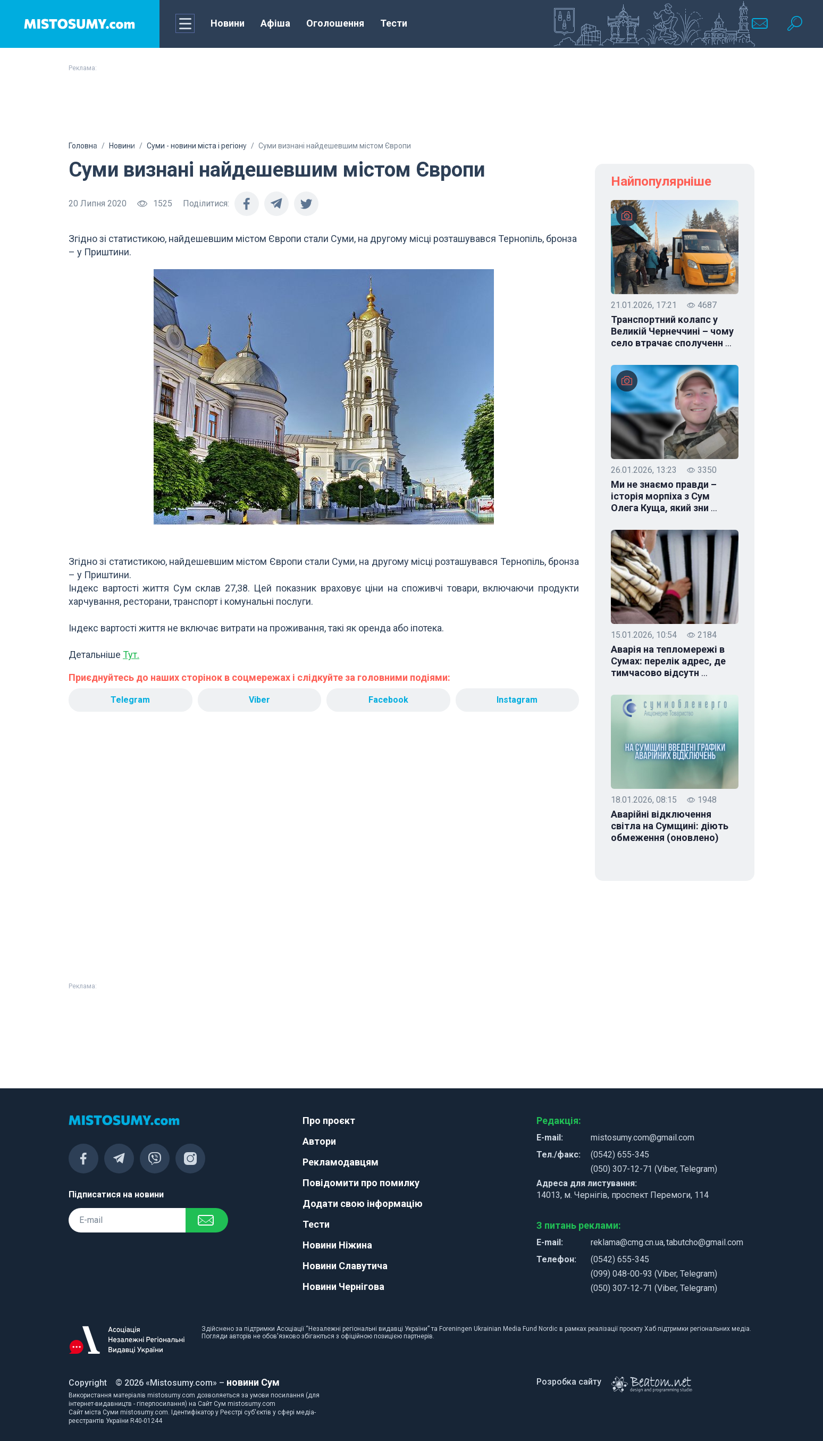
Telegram (130, 700)
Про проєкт (329, 1120)
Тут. (131, 654)
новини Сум (253, 1382)
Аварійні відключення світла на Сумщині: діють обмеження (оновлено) (669, 826)
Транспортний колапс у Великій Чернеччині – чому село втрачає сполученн (672, 331)
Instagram (517, 700)
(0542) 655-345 (620, 1155)
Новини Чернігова (343, 1286)
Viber (259, 700)
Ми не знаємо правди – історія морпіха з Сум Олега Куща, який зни (664, 496)
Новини (228, 23)
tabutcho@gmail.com (704, 1242)
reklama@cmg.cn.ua (627, 1242)
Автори (319, 1141)
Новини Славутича (345, 1265)
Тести (393, 23)
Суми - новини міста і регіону (197, 145)
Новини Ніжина (337, 1245)
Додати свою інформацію (363, 1203)
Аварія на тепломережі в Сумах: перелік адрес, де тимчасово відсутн (668, 661)
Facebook (388, 700)
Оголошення (335, 23)
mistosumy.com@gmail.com (642, 1137)
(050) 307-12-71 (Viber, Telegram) (654, 1169)
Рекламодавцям (341, 1162)
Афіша (275, 23)
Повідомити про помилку (361, 1182)
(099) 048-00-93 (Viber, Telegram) (654, 1274)
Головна (83, 145)
